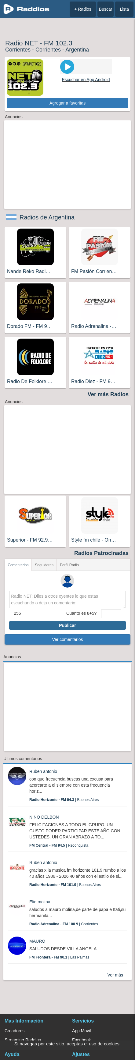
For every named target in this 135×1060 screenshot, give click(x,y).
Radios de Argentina (47, 217)
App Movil (81, 1030)
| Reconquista (58, 845)
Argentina (77, 50)
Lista (124, 9)
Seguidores (44, 565)
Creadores (14, 1030)
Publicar (67, 625)
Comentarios (18, 565)
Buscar (105, 9)
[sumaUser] (111, 614)
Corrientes (18, 50)
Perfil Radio (69, 565)
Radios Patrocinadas (101, 553)
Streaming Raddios (23, 1039)
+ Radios (82, 9)
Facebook (81, 1039)
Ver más (115, 975)
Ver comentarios (67, 639)
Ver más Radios (108, 394)
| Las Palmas (59, 957)
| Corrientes (63, 924)
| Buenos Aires (64, 800)
